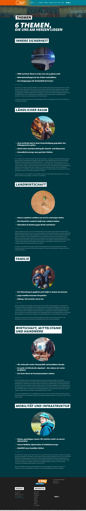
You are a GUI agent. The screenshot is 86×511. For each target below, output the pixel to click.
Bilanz (55, 2)
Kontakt (19, 488)
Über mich (32, 2)
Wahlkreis (46, 2)
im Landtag (36, 505)
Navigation (39, 488)
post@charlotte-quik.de (20, 497)
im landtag (41, 2)
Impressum (55, 481)
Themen (36, 2)
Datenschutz (56, 482)
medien (62, 2)
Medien (36, 500)
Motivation (51, 2)
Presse (59, 2)
